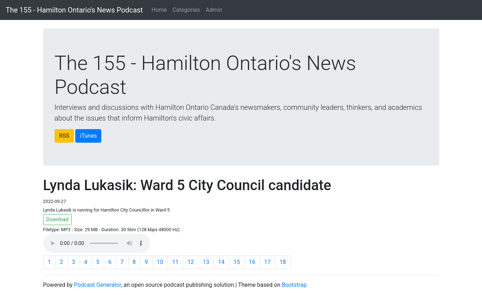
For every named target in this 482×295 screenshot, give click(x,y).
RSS (64, 135)
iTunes (88, 135)
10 (160, 262)
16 (252, 262)
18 (282, 262)
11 (175, 262)
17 (267, 262)
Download (57, 219)
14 (221, 262)
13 (206, 262)
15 (236, 262)
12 (190, 262)
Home (159, 9)
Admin (214, 9)
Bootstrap (294, 284)
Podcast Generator (97, 284)
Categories (186, 9)
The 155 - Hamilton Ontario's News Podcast (74, 10)
